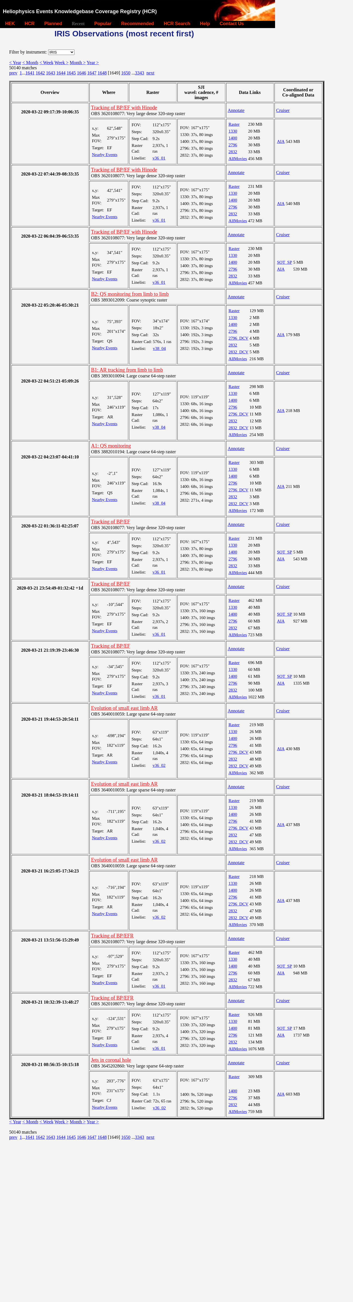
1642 (40, 72)
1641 (29, 72)
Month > (78, 62)
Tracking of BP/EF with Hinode (124, 108)
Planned (53, 23)
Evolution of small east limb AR (124, 708)
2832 (233, 151)
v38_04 (159, 348)
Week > (61, 62)
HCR (30, 23)
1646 (81, 72)
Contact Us (232, 23)
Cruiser (283, 110)
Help (205, 23)
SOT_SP (284, 262)
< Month (30, 62)
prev (13, 72)
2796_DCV (238, 338)
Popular (102, 23)
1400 (233, 138)
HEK (10, 23)
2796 (233, 145)
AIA (281, 141)
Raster (234, 124)
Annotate (236, 110)
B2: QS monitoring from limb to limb (130, 294)
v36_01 (158, 158)
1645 (71, 72)
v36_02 (159, 765)
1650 (125, 72)
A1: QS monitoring (111, 446)
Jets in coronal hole (111, 1060)
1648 (102, 72)
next (150, 72)
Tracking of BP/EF (110, 522)
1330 (233, 131)
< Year (15, 62)
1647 (91, 72)
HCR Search (177, 23)
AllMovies (238, 158)
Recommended (137, 23)
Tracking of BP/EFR (112, 936)
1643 (50, 72)
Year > (93, 62)
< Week (47, 62)
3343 (139, 72)
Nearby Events (104, 154)
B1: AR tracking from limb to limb (127, 370)
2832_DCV (238, 352)
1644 (60, 72)
